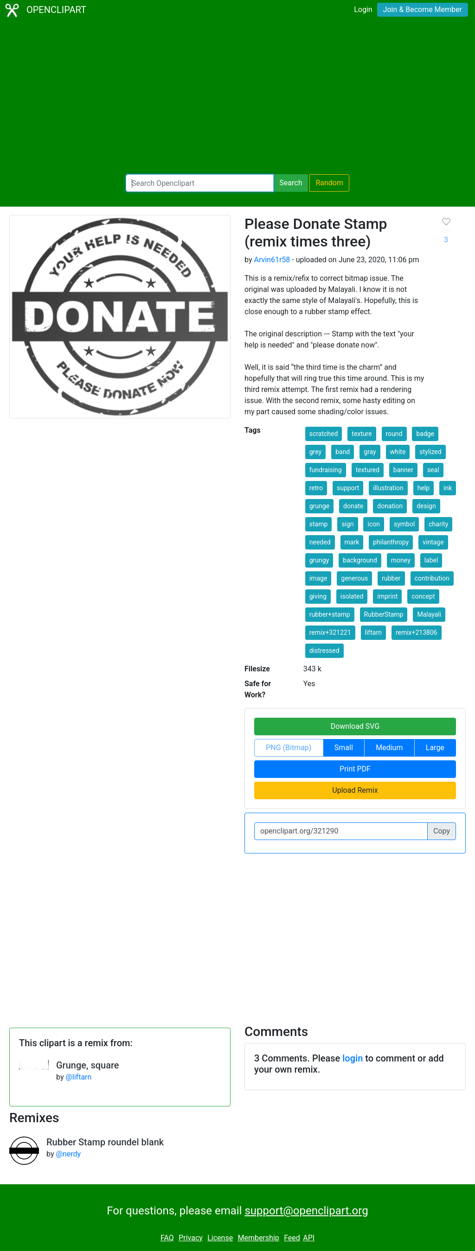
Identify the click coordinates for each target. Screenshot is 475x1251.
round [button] (394, 433)
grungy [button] (319, 560)
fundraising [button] (325, 470)
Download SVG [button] (355, 726)
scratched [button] (323, 433)
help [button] (423, 488)
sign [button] (347, 524)
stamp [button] (318, 524)
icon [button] (373, 524)
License (220, 1237)
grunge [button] (319, 506)
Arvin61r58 (272, 259)
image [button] (318, 578)
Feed (292, 1237)
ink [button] (447, 488)
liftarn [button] (373, 632)
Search (290, 182)
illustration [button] (388, 488)
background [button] (360, 560)
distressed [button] (324, 650)
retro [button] (316, 488)
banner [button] (403, 470)
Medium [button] (389, 747)
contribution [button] (432, 578)
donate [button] (353, 506)
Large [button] (435, 747)
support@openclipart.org (306, 1210)
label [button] (431, 560)
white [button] (398, 451)
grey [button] (315, 451)
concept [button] (423, 596)
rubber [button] (391, 578)
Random (329, 182)
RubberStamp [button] (384, 614)
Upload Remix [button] (355, 790)
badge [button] (425, 433)
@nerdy (68, 1154)
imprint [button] (387, 596)
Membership (258, 1237)
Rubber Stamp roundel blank (105, 1142)
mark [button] (352, 542)
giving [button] (318, 596)
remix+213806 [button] (416, 632)
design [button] (426, 506)
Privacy (191, 1237)
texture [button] (362, 433)
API (309, 1237)
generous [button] (354, 578)
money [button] (401, 560)
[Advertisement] (237, 97)
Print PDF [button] (355, 768)
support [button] (348, 488)
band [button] (342, 451)
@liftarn (78, 1077)
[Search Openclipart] (200, 183)
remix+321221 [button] (330, 632)
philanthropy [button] (391, 542)
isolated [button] (352, 596)
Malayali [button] (429, 614)
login (352, 1058)
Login (363, 9)
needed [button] (320, 542)
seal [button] (433, 470)
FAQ (167, 1237)
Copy (441, 831)
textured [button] (367, 470)
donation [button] (390, 506)
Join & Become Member (422, 9)
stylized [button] (430, 451)
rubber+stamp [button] (329, 614)
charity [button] (438, 524)
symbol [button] (404, 524)
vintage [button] (433, 542)
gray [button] (370, 451)
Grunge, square (87, 1065)
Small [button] (343, 747)
